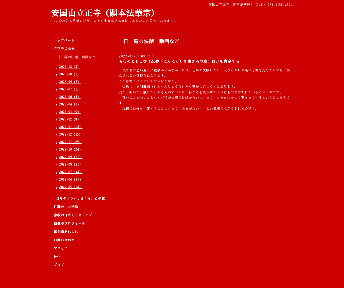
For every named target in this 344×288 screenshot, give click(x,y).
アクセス (61, 248)
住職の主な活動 (66, 207)
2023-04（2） (70, 104)
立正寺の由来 (64, 48)
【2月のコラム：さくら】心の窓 (79, 198)
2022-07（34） (71, 172)
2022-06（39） (71, 179)
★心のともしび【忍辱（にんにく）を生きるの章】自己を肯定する (179, 61)
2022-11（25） (70, 142)
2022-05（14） (71, 187)
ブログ (59, 265)
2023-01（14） (71, 127)
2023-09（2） (70, 82)
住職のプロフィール (69, 223)
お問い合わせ (64, 240)
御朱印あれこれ (66, 232)
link (57, 256)
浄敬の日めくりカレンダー (75, 215)
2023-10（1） (69, 74)
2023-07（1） (69, 89)
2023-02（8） (70, 119)
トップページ (64, 40)
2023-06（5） (70, 97)
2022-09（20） (71, 157)
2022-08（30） (71, 164)
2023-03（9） (70, 112)
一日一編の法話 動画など (75, 57)
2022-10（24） (71, 149)
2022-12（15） (70, 134)
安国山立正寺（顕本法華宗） (105, 13)
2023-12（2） (69, 66)
